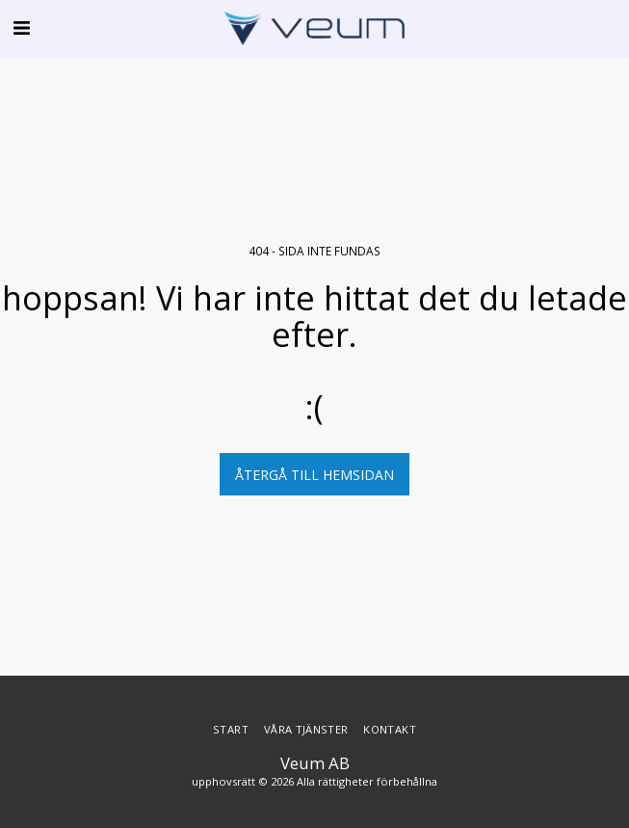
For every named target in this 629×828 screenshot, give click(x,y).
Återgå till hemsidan (314, 475)
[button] (21, 27)
